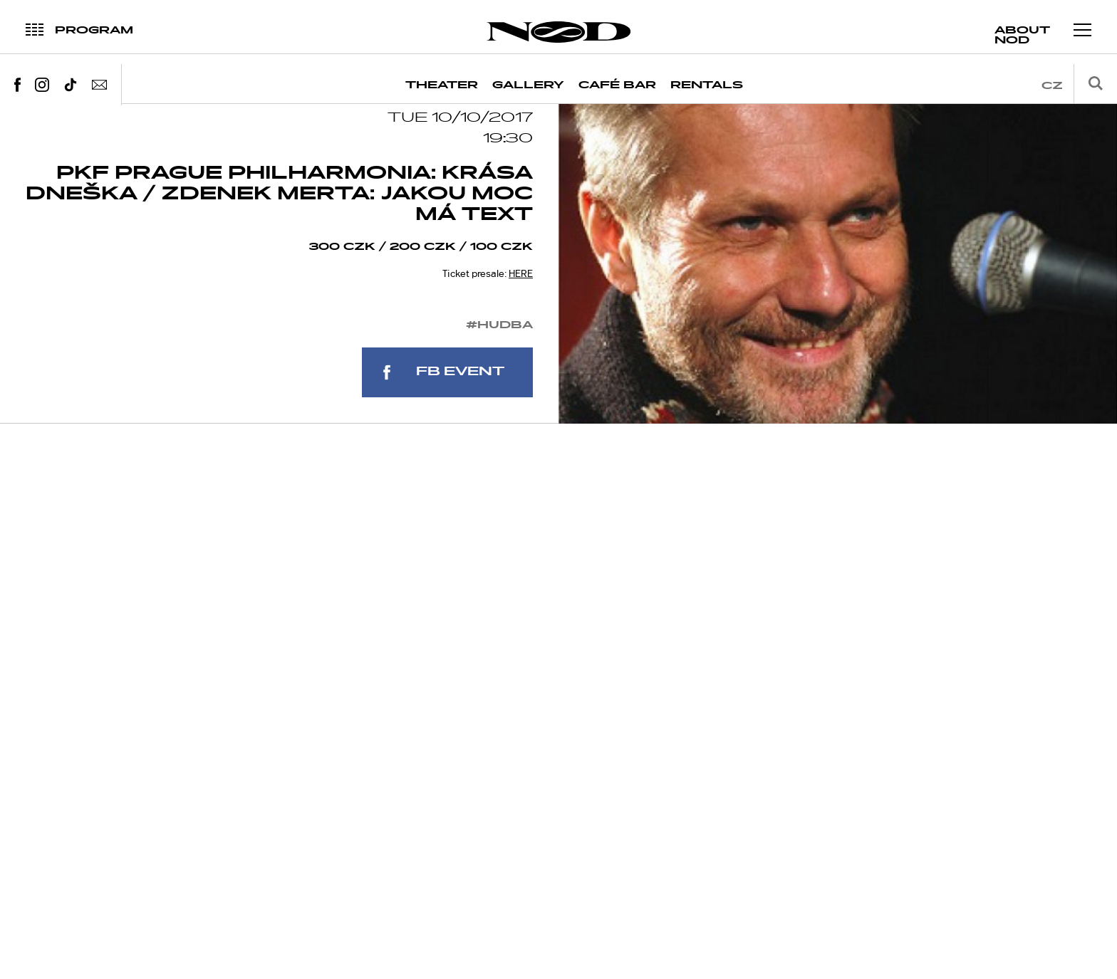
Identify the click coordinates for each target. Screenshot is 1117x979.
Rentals (706, 85)
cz (1052, 86)
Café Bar (617, 85)
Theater (441, 85)
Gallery (528, 85)
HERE (521, 297)
